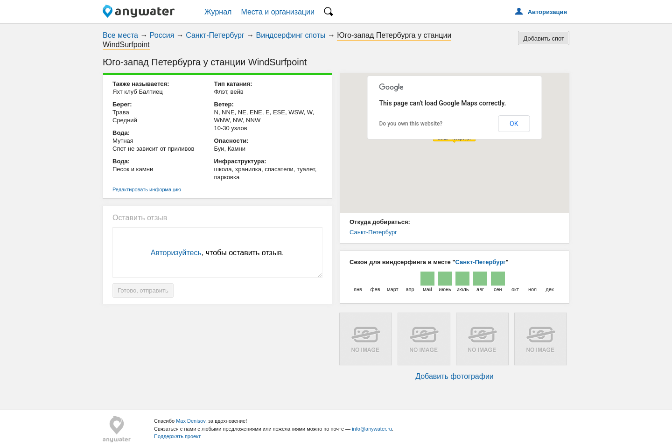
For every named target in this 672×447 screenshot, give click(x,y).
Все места (120, 35)
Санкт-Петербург (215, 35)
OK (514, 123)
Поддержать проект (177, 436)
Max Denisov (190, 421)
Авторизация (547, 11)
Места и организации (278, 12)
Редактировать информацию (146, 189)
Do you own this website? (411, 123)
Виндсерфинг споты (291, 35)
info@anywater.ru (372, 429)
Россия (162, 35)
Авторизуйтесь (176, 253)
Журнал (217, 12)
